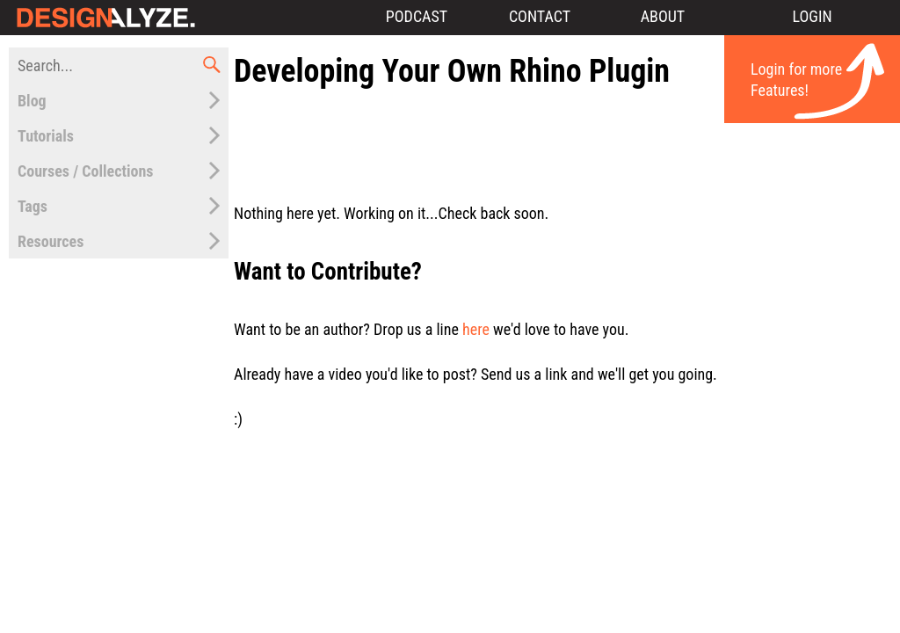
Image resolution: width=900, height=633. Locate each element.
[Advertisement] (562, 134)
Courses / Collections (85, 171)
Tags (32, 206)
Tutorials (46, 136)
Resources (50, 241)
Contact (539, 16)
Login (811, 16)
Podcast (416, 16)
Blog (32, 100)
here (476, 329)
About (663, 16)
